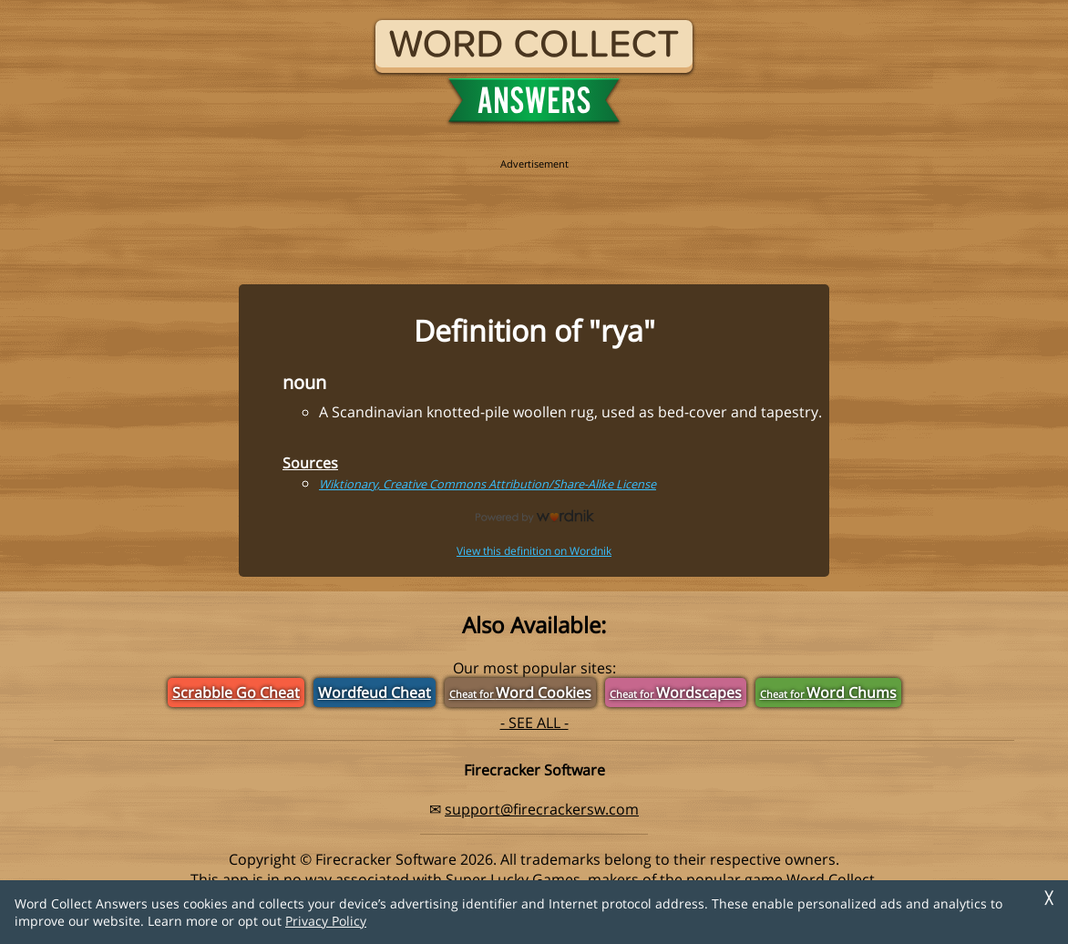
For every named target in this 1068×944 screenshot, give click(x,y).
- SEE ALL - (534, 723)
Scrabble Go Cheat (236, 692)
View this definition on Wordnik (534, 551)
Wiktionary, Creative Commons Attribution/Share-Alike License (487, 484)
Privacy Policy (325, 920)
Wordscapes (676, 692)
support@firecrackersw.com (542, 809)
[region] (534, 211)
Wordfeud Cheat (374, 692)
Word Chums (828, 692)
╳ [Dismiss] (1049, 898)
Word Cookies (520, 692)
